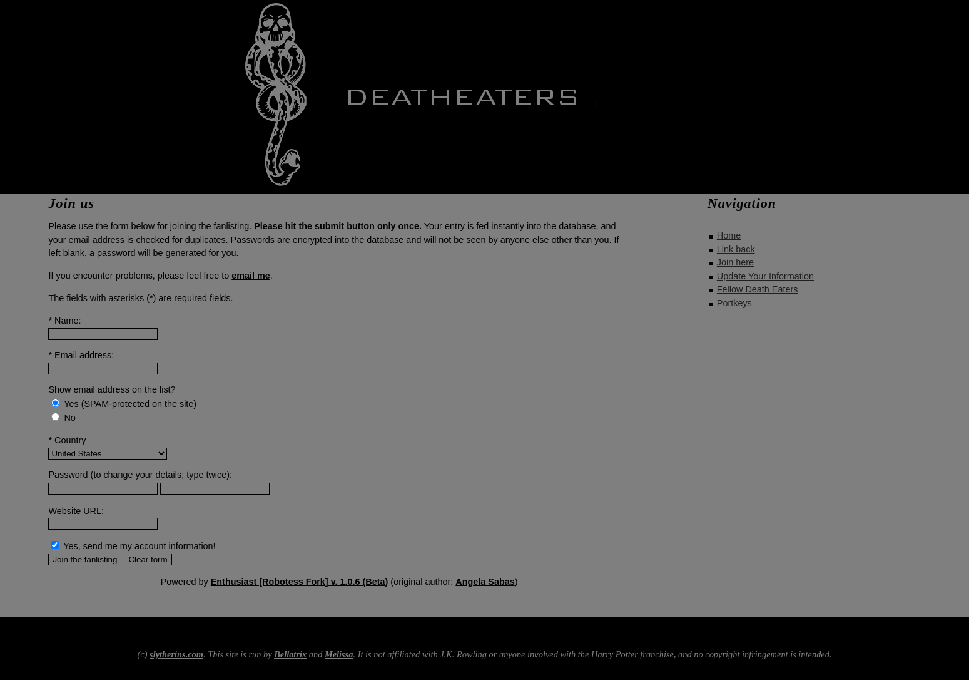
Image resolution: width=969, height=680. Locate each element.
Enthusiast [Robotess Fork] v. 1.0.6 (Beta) (299, 582)
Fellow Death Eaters (757, 289)
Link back (736, 249)
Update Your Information (765, 276)
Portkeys (734, 303)
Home (729, 235)
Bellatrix (290, 654)
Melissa (339, 654)
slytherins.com (176, 654)
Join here (735, 262)
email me (250, 275)
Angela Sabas (484, 582)
